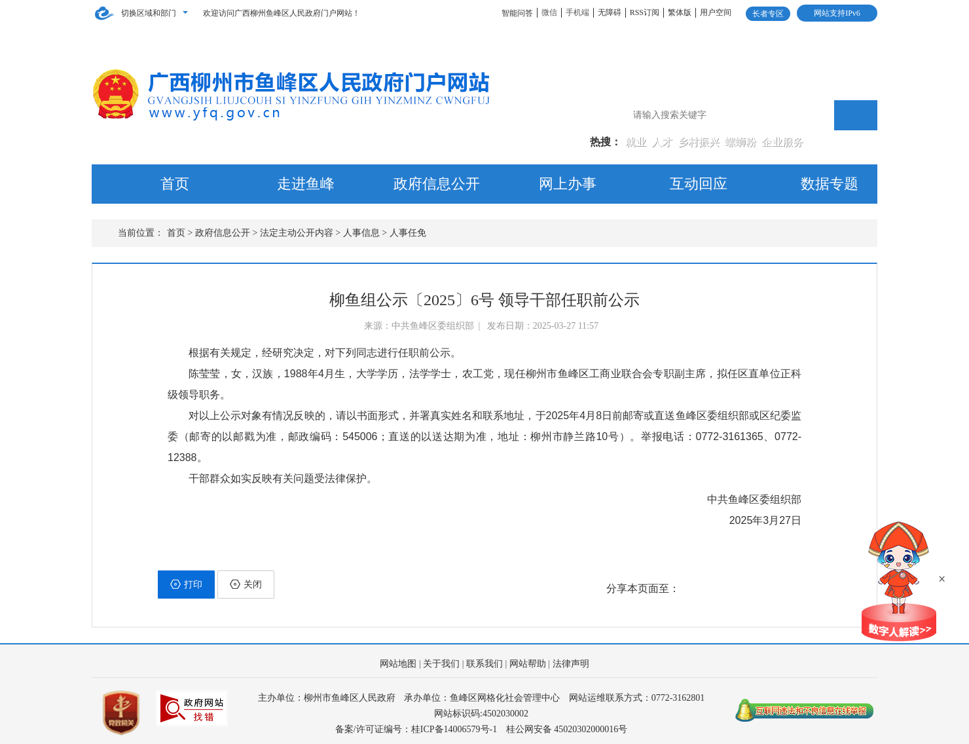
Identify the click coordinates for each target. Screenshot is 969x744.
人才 (663, 141)
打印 (186, 584)
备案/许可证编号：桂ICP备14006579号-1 (416, 729)
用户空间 (715, 12)
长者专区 (768, 13)
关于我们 (441, 664)
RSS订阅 (644, 12)
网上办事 (567, 184)
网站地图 (398, 664)
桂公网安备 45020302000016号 (567, 729)
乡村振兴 (700, 141)
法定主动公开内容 (296, 233)
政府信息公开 (436, 184)
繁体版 (679, 12)
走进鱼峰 (306, 184)
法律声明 (571, 664)
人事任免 (408, 233)
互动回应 (698, 184)
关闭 (246, 584)
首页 (174, 184)
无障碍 (609, 12)
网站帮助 (527, 664)
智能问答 (517, 13)
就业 (637, 141)
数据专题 (829, 184)
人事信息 (361, 233)
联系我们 (484, 664)
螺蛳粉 (742, 141)
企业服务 (782, 141)
